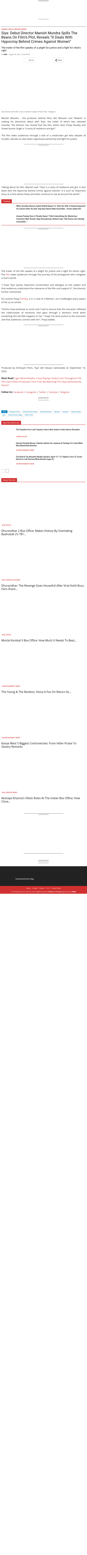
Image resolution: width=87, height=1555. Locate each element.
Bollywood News (18, 29)
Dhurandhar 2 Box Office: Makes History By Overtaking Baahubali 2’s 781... (36, 532)
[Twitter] (8, 407)
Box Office (6, 525)
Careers (42, 888)
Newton (65, 412)
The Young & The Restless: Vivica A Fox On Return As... (36, 692)
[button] (58, 60)
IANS (5, 54)
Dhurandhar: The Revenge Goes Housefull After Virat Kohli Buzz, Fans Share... (42, 587)
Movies (51, 892)
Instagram (31, 392)
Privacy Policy (56, 888)
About (29, 888)
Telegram (65, 392)
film (8, 274)
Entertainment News (30, 412)
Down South (21, 436)
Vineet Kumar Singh (15, 415)
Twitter (42, 392)
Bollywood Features (11, 580)
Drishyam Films (14, 412)
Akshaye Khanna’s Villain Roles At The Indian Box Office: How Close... (40, 799)
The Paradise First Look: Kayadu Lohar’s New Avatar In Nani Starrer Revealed (48, 430)
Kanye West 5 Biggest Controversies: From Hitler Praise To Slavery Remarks (38, 745)
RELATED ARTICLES (11, 423)
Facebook (18, 392)
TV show (58, 892)
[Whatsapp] (12, 407)
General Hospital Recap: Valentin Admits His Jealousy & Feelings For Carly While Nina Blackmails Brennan (49, 444)
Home (4, 29)
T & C (48, 888)
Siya (4, 415)
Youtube (53, 392)
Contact (35, 888)
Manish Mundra (45, 412)
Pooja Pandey (76, 412)
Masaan (57, 412)
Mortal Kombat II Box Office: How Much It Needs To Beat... (39, 640)
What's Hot (29, 415)
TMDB (74, 892)
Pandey (24, 298)
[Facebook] (3, 407)
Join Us (29, 60)
